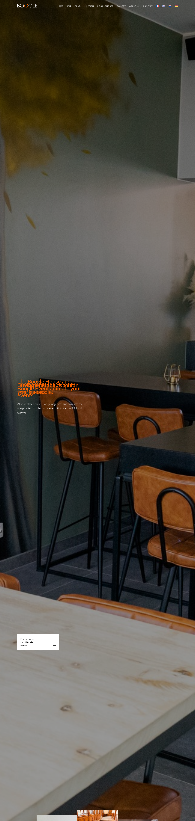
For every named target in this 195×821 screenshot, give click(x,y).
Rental (79, 6)
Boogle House (105, 6)
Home (60, 6)
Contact (148, 6)
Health (90, 6)
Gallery (121, 6)
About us (134, 6)
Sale (69, 6)
